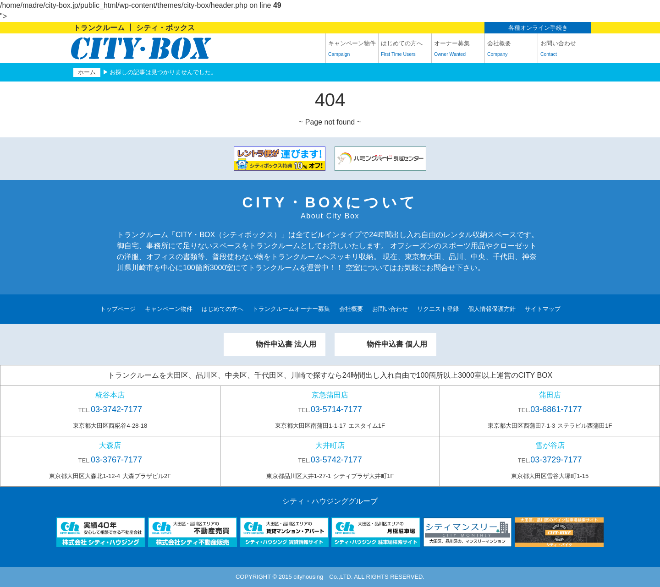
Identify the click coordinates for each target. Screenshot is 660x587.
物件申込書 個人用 (397, 344)
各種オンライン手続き (538, 27)
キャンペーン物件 (352, 50)
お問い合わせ (564, 50)
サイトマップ (543, 308)
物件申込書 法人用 (286, 344)
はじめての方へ (405, 50)
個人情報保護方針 (492, 308)
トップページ (118, 308)
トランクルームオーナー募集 (291, 308)
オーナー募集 (458, 50)
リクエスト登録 (438, 308)
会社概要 (511, 50)
